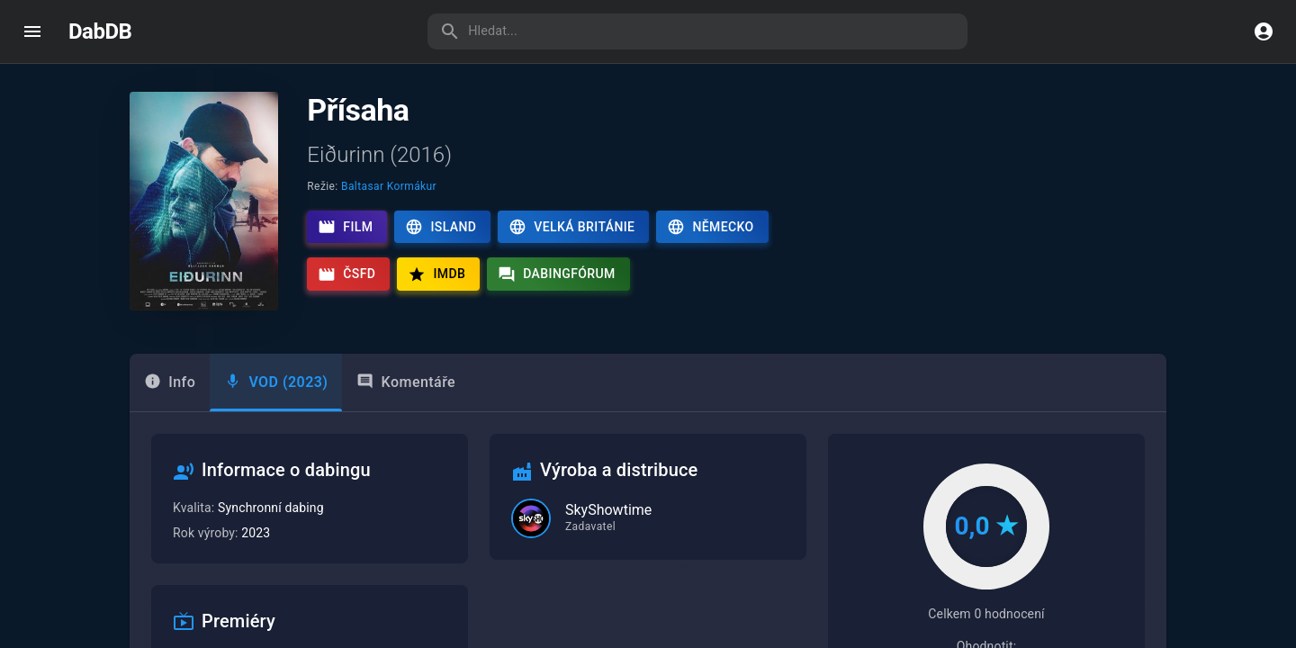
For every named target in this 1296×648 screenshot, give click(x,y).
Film (345, 227)
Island (440, 227)
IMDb (436, 275)
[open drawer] (32, 31)
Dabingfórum (557, 275)
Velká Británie (571, 227)
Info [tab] (169, 382)
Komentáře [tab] (405, 382)
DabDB (99, 31)
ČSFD (346, 275)
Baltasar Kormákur (388, 186)
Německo (710, 227)
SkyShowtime (608, 509)
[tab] (276, 382)
